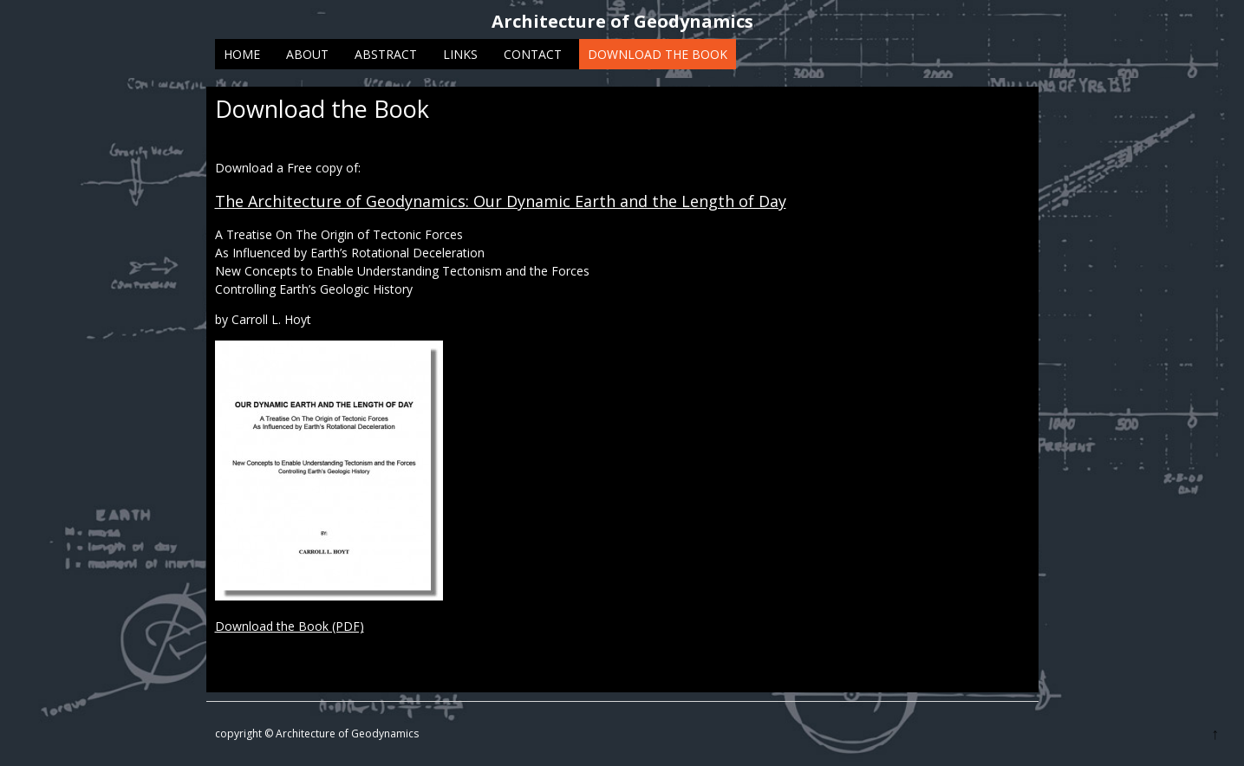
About (307, 54)
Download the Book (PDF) (289, 626)
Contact (533, 54)
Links (460, 54)
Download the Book (657, 54)
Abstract (386, 54)
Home (242, 54)
